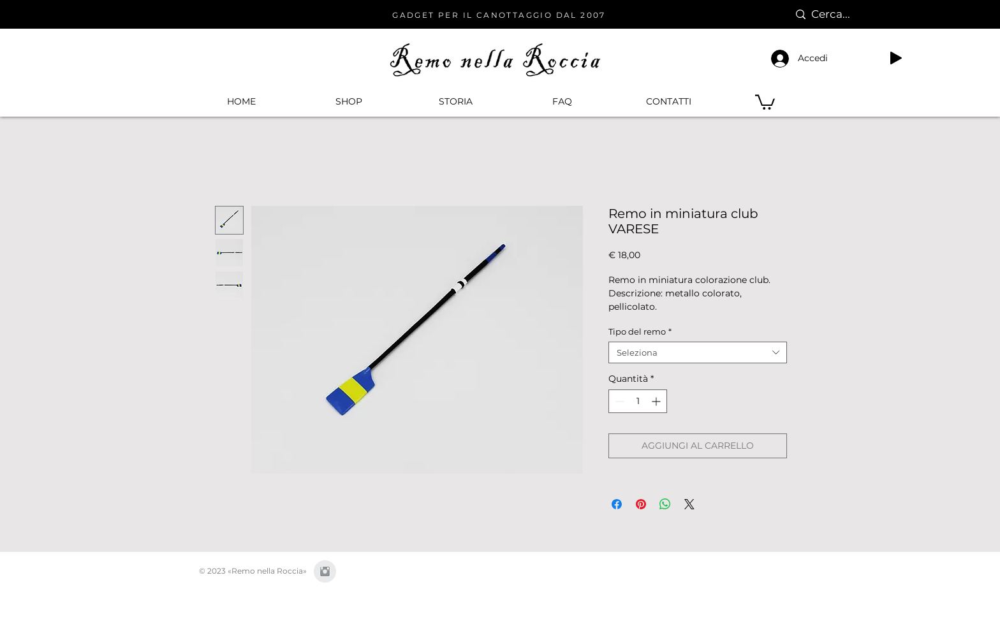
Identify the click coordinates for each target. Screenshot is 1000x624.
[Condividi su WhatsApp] (665, 504)
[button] (348, 101)
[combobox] (697, 352)
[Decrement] (618, 401)
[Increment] (657, 401)
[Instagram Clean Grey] (325, 571)
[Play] (896, 58)
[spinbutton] (637, 401)
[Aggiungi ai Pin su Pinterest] (641, 504)
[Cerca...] (837, 14)
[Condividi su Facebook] (616, 504)
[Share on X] (689, 504)
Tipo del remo (640, 331)
